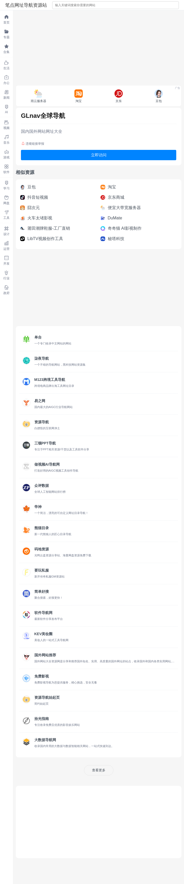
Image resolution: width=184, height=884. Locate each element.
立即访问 (98, 155)
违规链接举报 (32, 143)
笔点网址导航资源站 (26, 5)
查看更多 (98, 770)
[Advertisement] (98, 46)
